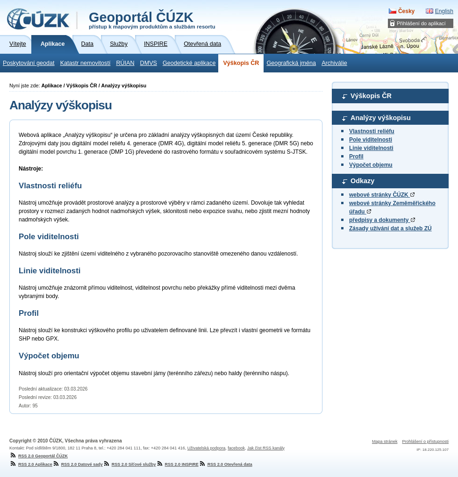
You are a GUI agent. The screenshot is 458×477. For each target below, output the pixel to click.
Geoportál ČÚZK (152, 19)
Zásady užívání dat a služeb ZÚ (390, 228)
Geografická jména (291, 63)
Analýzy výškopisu (381, 117)
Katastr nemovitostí (85, 63)
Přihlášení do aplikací (421, 23)
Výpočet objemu (371, 165)
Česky (406, 11)
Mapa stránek (385, 441)
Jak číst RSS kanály (266, 448)
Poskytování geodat (29, 63)
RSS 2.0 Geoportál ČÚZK (38, 456)
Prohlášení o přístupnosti (425, 441)
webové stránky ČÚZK (382, 195)
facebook (236, 448)
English (444, 11)
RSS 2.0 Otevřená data (225, 464)
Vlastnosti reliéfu (371, 131)
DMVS (148, 63)
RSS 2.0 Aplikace (30, 464)
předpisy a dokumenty (382, 220)
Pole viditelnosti (370, 139)
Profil (356, 156)
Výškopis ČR (241, 63)
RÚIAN (125, 63)
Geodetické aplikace (189, 63)
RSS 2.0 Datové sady (77, 464)
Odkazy (362, 181)
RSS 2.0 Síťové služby (129, 464)
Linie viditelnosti (371, 148)
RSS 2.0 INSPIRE (177, 464)
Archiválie (334, 63)
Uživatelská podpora (206, 448)
